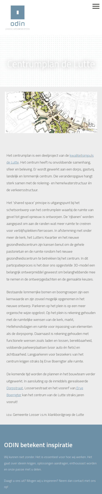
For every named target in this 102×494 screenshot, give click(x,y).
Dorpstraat (14, 388)
